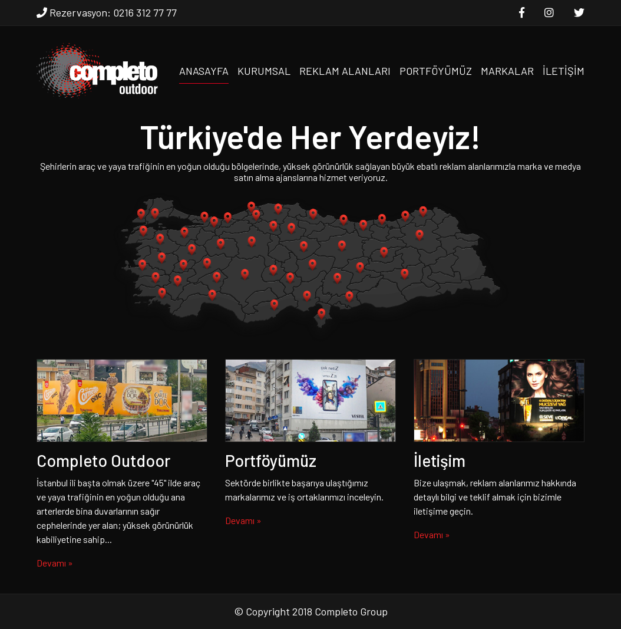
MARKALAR (507, 70)
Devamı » (55, 562)
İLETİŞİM (563, 70)
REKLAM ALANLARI (345, 70)
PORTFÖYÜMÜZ (435, 70)
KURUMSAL (263, 70)
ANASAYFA (204, 70)
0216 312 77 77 (145, 12)
